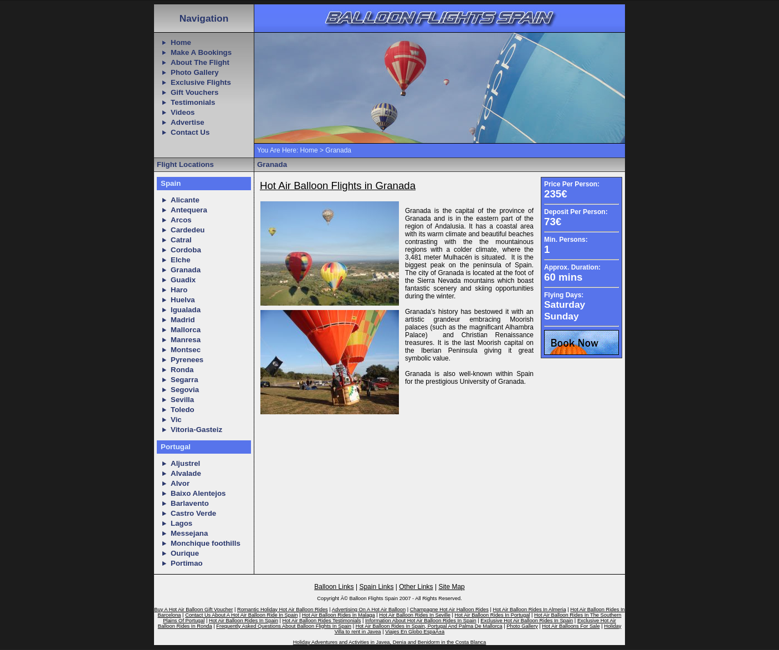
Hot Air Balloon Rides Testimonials (322, 620)
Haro (179, 290)
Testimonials (193, 102)
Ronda (182, 369)
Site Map (451, 587)
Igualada (186, 310)
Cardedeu (187, 230)
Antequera (189, 210)
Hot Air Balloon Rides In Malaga (338, 615)
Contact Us (190, 132)
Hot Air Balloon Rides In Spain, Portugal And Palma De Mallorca (429, 626)
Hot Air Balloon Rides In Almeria (529, 609)
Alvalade (186, 473)
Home (181, 42)
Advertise (187, 122)
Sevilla (182, 399)
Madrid (183, 320)
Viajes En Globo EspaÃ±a (414, 631)
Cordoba (186, 250)
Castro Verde (193, 513)
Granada (186, 270)
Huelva (183, 300)
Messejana (189, 533)
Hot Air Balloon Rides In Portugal (492, 615)
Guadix (183, 280)
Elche (181, 260)
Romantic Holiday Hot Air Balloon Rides (282, 609)
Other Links (416, 587)
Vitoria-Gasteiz (196, 429)
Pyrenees (187, 360)
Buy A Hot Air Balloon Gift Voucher (193, 609)
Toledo (182, 409)
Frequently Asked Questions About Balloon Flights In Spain (283, 626)
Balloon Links (333, 587)
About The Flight (200, 62)
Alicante (185, 200)
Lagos (181, 523)
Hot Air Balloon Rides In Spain (243, 620)
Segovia (185, 389)
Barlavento (190, 503)
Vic (176, 419)
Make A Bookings (201, 52)
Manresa (186, 340)
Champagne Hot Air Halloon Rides (449, 609)
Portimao (187, 563)
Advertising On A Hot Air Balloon (369, 609)
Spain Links (376, 587)
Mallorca (186, 330)
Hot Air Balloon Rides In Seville (414, 615)
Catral (181, 240)
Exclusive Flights (201, 82)
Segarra (184, 379)
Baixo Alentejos (198, 493)
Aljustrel (185, 463)
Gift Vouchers (194, 92)
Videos (182, 112)
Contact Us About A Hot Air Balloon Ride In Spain (241, 615)
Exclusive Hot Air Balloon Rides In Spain (526, 620)
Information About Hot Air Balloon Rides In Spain (420, 620)
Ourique (185, 553)
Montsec (186, 350)
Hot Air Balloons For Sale (570, 626)
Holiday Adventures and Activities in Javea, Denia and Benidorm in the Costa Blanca (389, 642)
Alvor (180, 483)
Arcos (181, 220)
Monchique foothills (205, 543)
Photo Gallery (195, 72)
